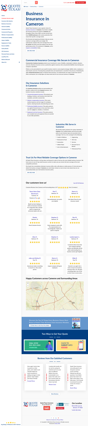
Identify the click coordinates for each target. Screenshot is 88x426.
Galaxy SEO (57, 423)
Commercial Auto (6, 25)
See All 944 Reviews (78, 183)
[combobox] (29, 2)
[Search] (36, 2)
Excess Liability (5, 42)
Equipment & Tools (6, 39)
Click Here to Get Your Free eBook (40, 325)
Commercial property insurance (35, 94)
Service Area (33, 6)
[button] (28, 283)
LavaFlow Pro (5, 53)
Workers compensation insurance (35, 100)
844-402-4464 (70, 2)
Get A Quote (80, 2)
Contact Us (53, 419)
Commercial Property (7, 28)
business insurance (30, 29)
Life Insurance (5, 47)
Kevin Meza (73, 387)
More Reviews (54, 393)
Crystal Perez (31, 380)
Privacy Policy (60, 419)
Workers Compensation (8, 31)
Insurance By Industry (7, 17)
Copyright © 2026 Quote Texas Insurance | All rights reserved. (55, 421)
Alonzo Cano (52, 384)
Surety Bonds (5, 44)
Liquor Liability (5, 36)
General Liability (6, 22)
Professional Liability (7, 33)
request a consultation (31, 47)
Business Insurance (6, 20)
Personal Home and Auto (8, 50)
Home (26, 6)
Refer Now (60, 407)
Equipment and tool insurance (34, 112)
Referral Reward (6, 55)
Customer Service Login (8, 14)
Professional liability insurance (35, 106)
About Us (48, 419)
